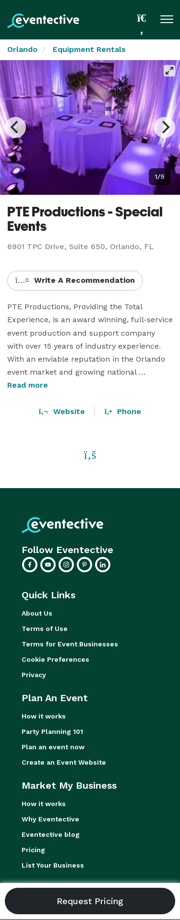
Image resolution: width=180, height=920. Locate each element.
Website (62, 411)
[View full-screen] (169, 70)
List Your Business (53, 865)
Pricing (33, 850)
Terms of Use (45, 628)
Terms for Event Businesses (70, 644)
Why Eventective (50, 819)
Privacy (34, 675)
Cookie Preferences (55, 659)
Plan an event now (53, 747)
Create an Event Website (64, 762)
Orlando (22, 49)
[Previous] (15, 127)
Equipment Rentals (89, 49)
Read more (27, 385)
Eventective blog (51, 834)
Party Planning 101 (52, 731)
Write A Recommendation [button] (75, 280)
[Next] (164, 127)
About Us (37, 613)
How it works (44, 716)
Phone (123, 411)
